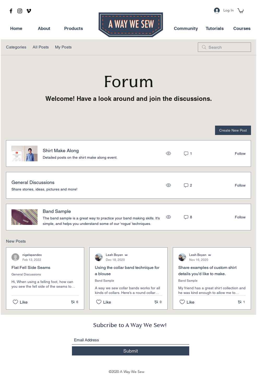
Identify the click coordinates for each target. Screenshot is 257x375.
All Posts (41, 47)
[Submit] (130, 350)
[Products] (73, 28)
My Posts (63, 47)
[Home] (16, 28)
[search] (224, 47)
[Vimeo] (29, 11)
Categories (16, 47)
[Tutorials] (214, 28)
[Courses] (242, 28)
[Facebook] (11, 11)
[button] (240, 10)
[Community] (186, 28)
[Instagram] (20, 11)
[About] (44, 28)
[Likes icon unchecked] (15, 302)
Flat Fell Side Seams (30, 267)
